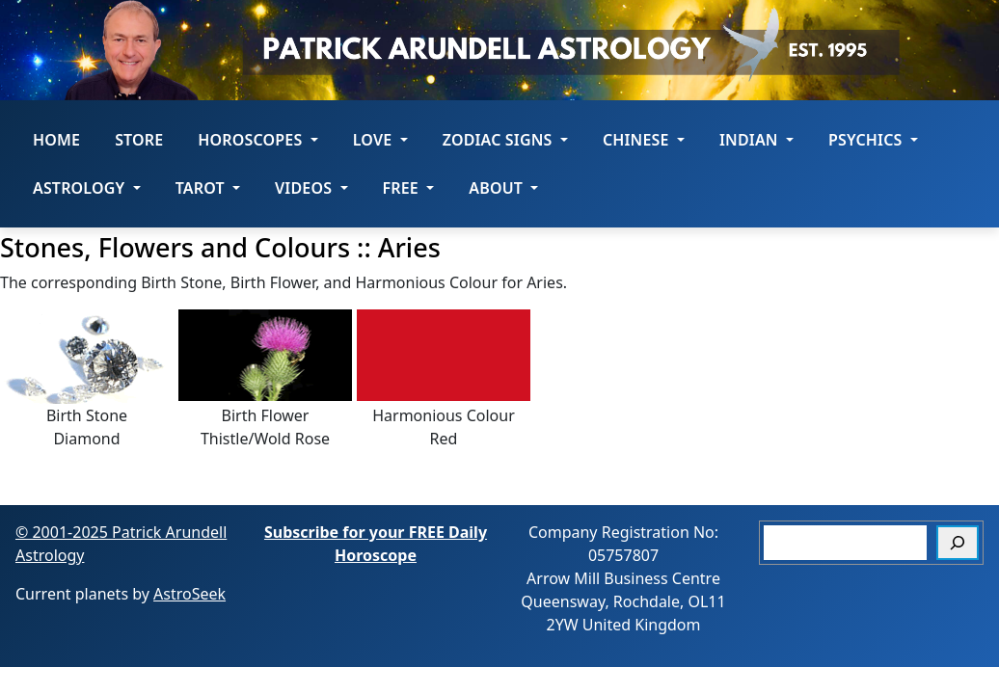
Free (409, 188)
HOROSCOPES (257, 139)
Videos (311, 188)
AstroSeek (189, 593)
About (503, 188)
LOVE (380, 139)
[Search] (957, 542)
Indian (756, 139)
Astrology (87, 188)
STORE (139, 139)
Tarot (208, 188)
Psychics (873, 139)
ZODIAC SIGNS (505, 139)
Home (56, 139)
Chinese (644, 139)
